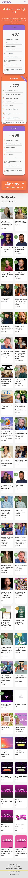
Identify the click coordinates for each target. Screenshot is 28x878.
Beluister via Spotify (14, 866)
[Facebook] (9, 872)
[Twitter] (11, 872)
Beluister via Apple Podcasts (14, 868)
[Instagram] (14, 872)
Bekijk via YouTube (14, 864)
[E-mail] (19, 872)
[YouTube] (16, 872)
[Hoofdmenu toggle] (25, 2)
